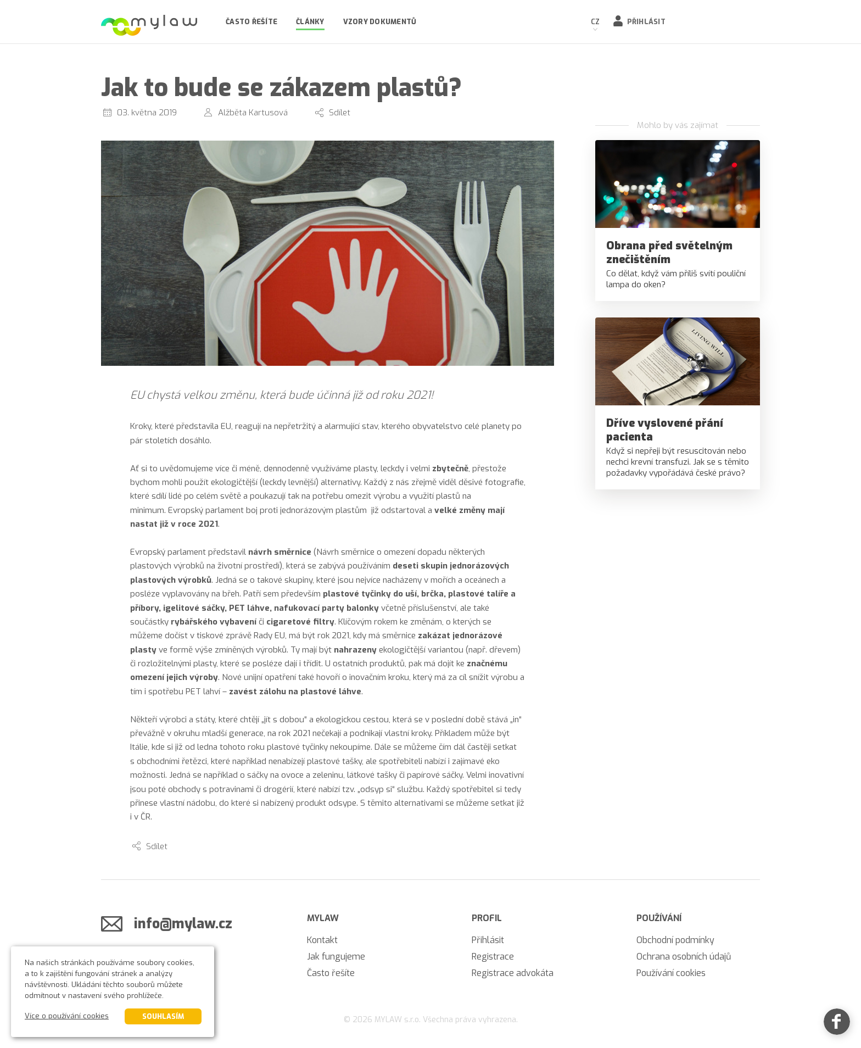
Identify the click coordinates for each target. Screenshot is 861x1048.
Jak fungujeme (336, 956)
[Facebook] (837, 1024)
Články (310, 21)
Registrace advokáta (513, 973)
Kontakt (322, 940)
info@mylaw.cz (183, 924)
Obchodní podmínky (675, 940)
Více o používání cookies (67, 1016)
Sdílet (339, 112)
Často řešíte (251, 21)
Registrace (493, 956)
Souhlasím (163, 1016)
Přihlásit (646, 21)
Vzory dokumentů (380, 21)
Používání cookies (671, 973)
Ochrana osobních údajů (683, 956)
